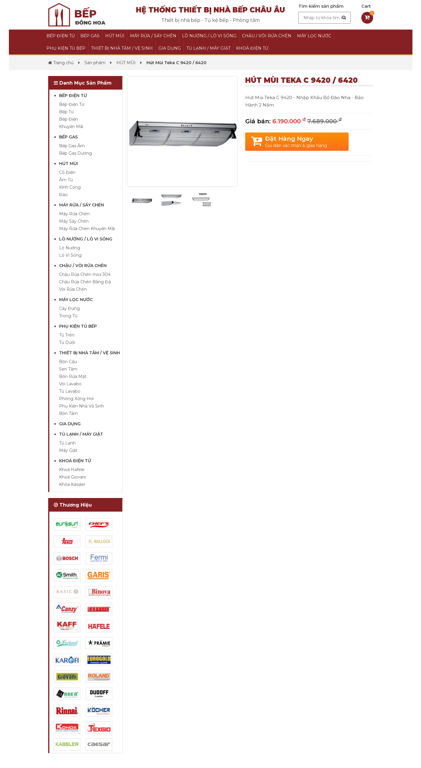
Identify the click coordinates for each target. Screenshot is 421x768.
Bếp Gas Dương (75, 153)
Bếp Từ (66, 111)
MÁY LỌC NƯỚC (314, 35)
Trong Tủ (68, 315)
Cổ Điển (67, 172)
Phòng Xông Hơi (76, 398)
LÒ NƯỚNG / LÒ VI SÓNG (209, 35)
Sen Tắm (68, 369)
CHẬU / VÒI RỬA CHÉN (266, 35)
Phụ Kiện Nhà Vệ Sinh (81, 406)
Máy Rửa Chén (74, 213)
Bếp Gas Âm (72, 145)
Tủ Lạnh (67, 443)
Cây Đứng (69, 308)
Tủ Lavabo (69, 391)
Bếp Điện (68, 119)
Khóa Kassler (72, 484)
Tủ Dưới (67, 342)
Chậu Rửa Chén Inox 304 (84, 274)
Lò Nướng (69, 247)
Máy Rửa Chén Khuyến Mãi (87, 228)
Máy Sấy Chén (74, 221)
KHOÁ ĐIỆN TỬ (252, 48)
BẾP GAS (90, 35)
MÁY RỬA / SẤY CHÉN (153, 35)
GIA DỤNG (169, 48)
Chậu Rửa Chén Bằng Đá (85, 281)
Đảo (63, 194)
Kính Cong (70, 187)
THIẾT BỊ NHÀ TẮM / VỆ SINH (122, 48)
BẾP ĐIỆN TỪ (60, 35)
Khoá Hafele (71, 469)
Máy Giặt (68, 450)
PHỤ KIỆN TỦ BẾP (65, 48)
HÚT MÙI (114, 35)
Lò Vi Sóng (70, 255)
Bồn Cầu (68, 361)
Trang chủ (61, 62)
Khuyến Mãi (71, 126)
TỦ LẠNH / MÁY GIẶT (208, 48)
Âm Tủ (66, 179)
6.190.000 (307, 121)
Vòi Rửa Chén (73, 289)
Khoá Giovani (72, 477)
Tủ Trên (66, 335)
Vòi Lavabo (70, 384)
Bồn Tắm (68, 413)
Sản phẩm (94, 62)
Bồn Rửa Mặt (73, 376)
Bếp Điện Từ (71, 104)
